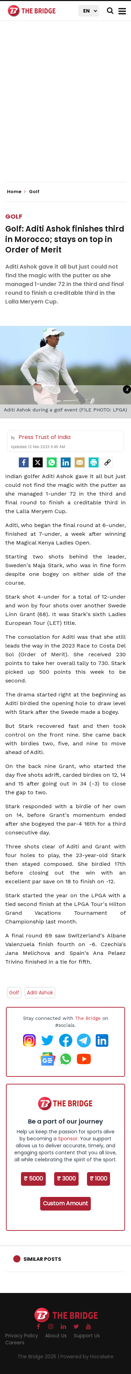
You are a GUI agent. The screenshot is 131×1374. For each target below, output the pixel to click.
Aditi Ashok (40, 992)
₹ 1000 (98, 1179)
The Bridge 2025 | (38, 1356)
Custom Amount (65, 1203)
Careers (14, 1342)
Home (16, 192)
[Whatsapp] (51, 462)
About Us (56, 1335)
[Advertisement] (65, 107)
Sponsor (68, 1138)
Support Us (87, 1335)
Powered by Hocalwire (87, 1356)
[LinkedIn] (65, 462)
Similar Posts (42, 1259)
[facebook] (24, 462)
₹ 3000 (66, 1179)
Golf (13, 216)
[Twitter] (37, 462)
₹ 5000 (33, 1179)
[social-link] (107, 462)
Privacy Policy (21, 1335)
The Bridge (88, 1018)
